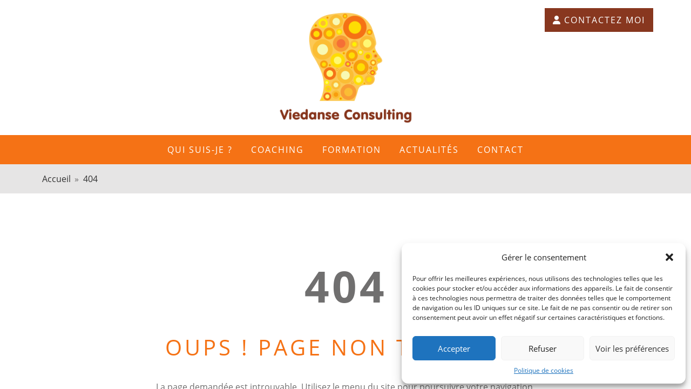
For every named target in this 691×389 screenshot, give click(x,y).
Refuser (543, 348)
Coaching (277, 150)
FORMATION (351, 150)
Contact (500, 150)
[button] (669, 257)
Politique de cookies (543, 370)
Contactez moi (599, 20)
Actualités (429, 150)
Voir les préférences (632, 348)
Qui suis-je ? (200, 150)
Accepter (454, 348)
